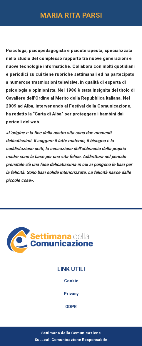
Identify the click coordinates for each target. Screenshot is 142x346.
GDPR (71, 306)
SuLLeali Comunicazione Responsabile (71, 339)
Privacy (71, 293)
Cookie (71, 280)
